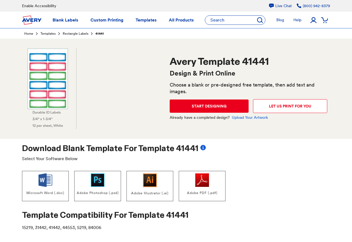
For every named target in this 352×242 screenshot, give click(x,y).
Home (28, 34)
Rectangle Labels (75, 34)
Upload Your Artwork (250, 117)
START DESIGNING (209, 106)
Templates (48, 34)
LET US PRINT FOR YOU (290, 106)
